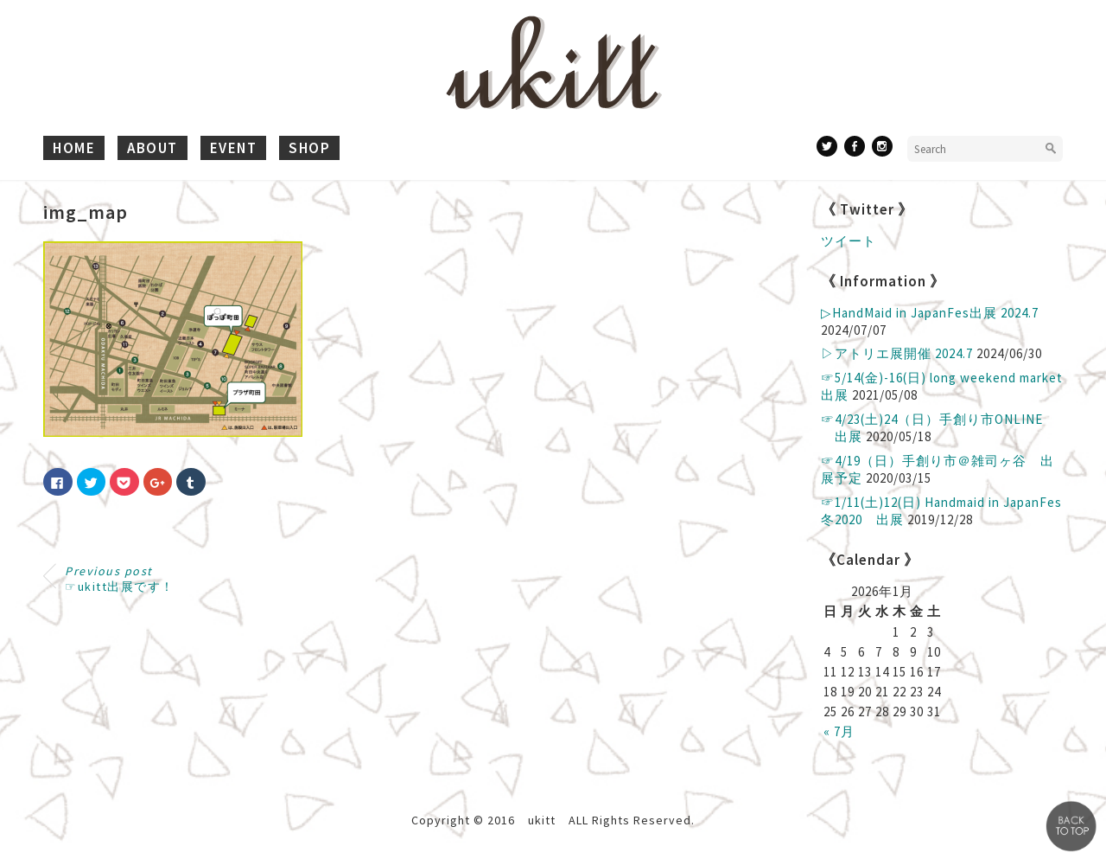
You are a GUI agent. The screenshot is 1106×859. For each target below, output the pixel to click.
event (233, 147)
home (74, 147)
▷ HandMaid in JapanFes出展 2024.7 (930, 312)
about (152, 147)
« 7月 (839, 731)
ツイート (848, 241)
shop (309, 147)
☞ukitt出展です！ (120, 578)
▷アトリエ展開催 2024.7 (897, 353)
